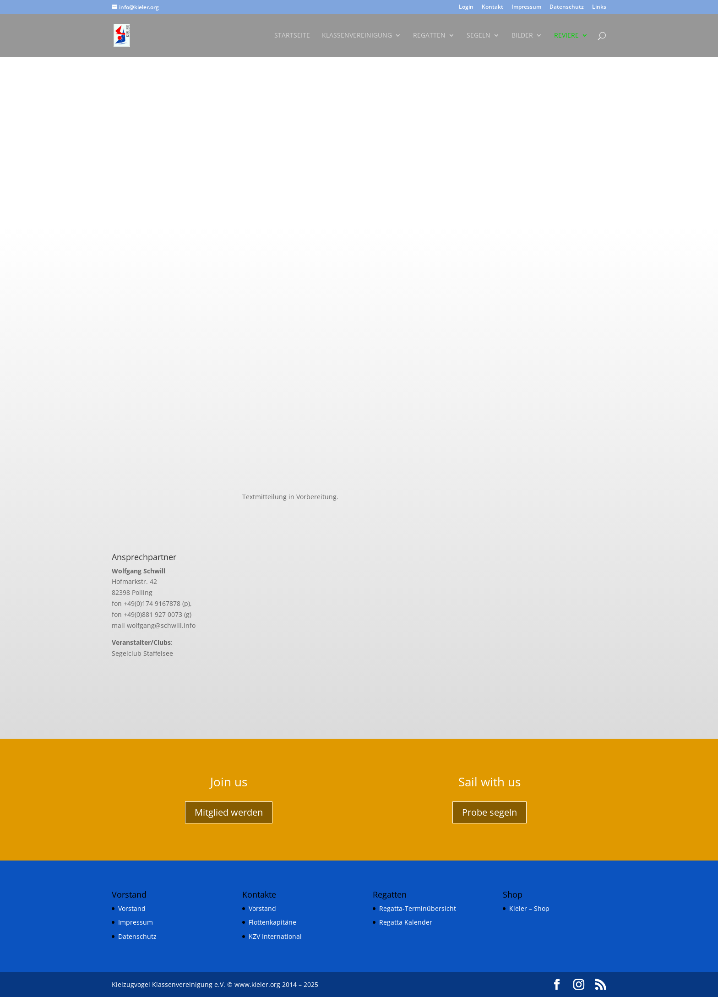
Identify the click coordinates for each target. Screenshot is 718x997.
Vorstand (132, 908)
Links (599, 7)
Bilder (522, 35)
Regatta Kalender (405, 922)
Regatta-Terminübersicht (417, 908)
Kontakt (492, 7)
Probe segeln (489, 812)
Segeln (478, 35)
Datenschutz (566, 7)
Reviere (566, 35)
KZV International (275, 936)
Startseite (292, 35)
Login (466, 7)
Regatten (429, 35)
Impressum (526, 7)
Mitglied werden (229, 812)
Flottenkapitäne (272, 922)
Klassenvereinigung (357, 35)
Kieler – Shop (529, 908)
